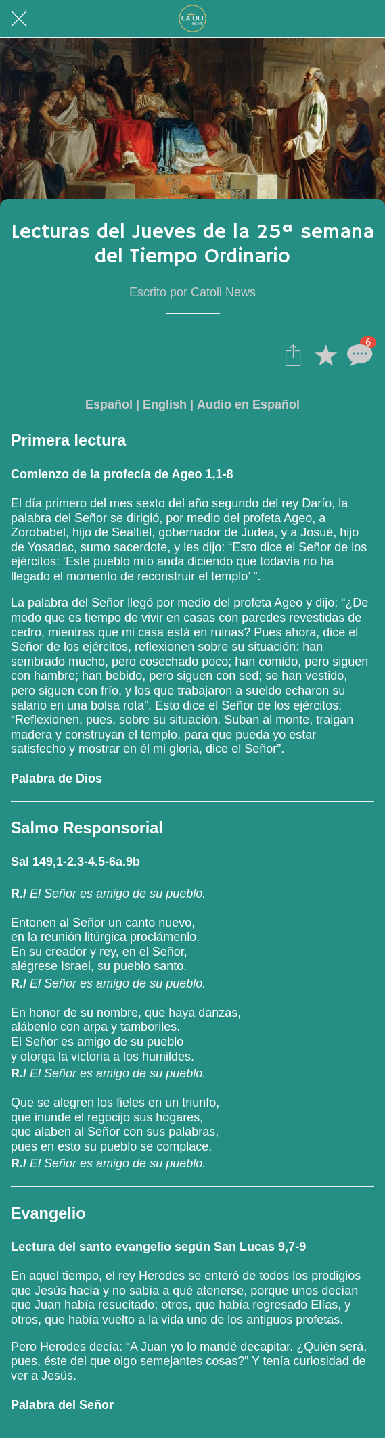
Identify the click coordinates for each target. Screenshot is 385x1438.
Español (109, 404)
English (165, 404)
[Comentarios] (358, 354)
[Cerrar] (19, 19)
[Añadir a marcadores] (325, 354)
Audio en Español (248, 404)
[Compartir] (293, 354)
